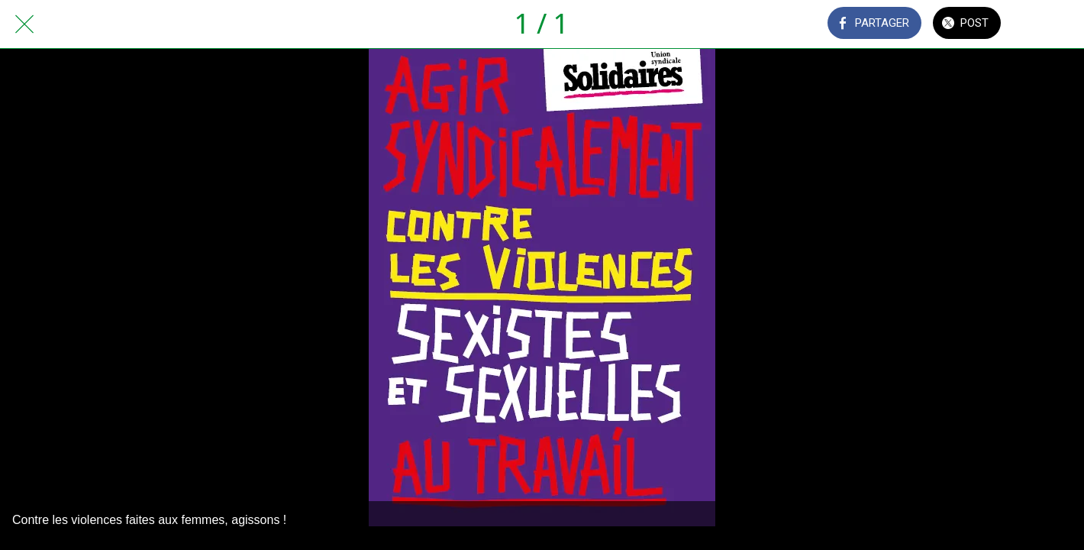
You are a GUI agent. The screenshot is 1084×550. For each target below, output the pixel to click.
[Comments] (1044, 24)
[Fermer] (24, 24)
